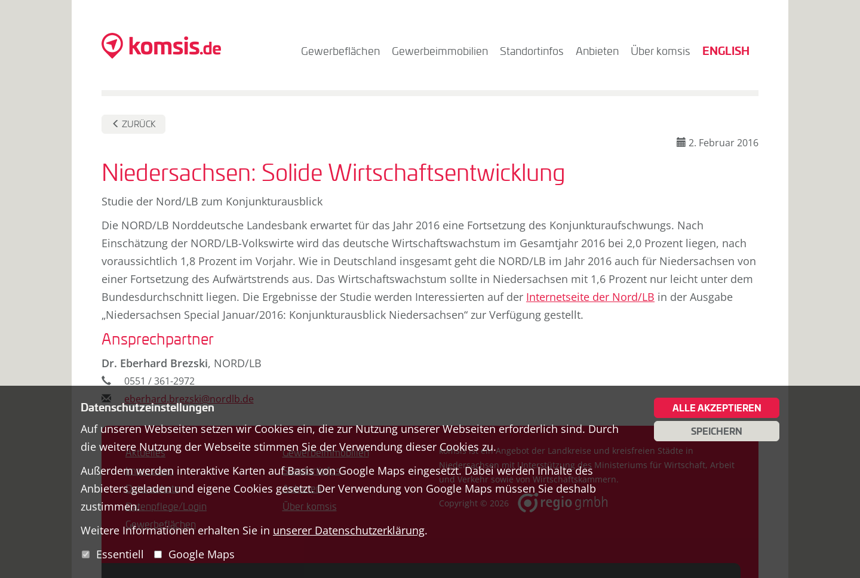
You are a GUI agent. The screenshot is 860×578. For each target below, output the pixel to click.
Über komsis (660, 50)
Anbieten (597, 50)
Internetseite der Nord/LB (590, 297)
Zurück (134, 124)
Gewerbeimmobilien (440, 50)
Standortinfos (532, 50)
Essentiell (120, 554)
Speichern (716, 431)
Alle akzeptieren (716, 408)
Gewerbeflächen (340, 50)
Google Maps (201, 554)
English (726, 50)
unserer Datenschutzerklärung (349, 530)
